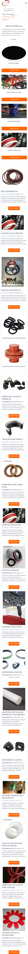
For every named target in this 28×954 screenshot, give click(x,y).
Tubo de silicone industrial (14, 16)
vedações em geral (10, 8)
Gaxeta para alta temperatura (6, 19)
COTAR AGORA (14, 70)
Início (4, 8)
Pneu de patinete (6, 16)
